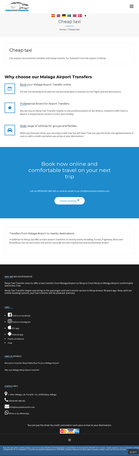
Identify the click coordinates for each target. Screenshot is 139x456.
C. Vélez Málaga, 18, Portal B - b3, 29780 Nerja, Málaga (32, 394)
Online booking (68, 200)
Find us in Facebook (19, 315)
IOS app (13, 328)
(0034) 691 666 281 (17, 400)
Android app (15, 334)
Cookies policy (132, 449)
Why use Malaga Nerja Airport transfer (22, 370)
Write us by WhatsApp (19, 413)
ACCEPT (133, 452)
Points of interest (16, 338)
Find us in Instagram (19, 322)
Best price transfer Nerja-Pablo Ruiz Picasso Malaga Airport (32, 363)
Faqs (10, 342)
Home (63, 29)
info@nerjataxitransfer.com (22, 407)
